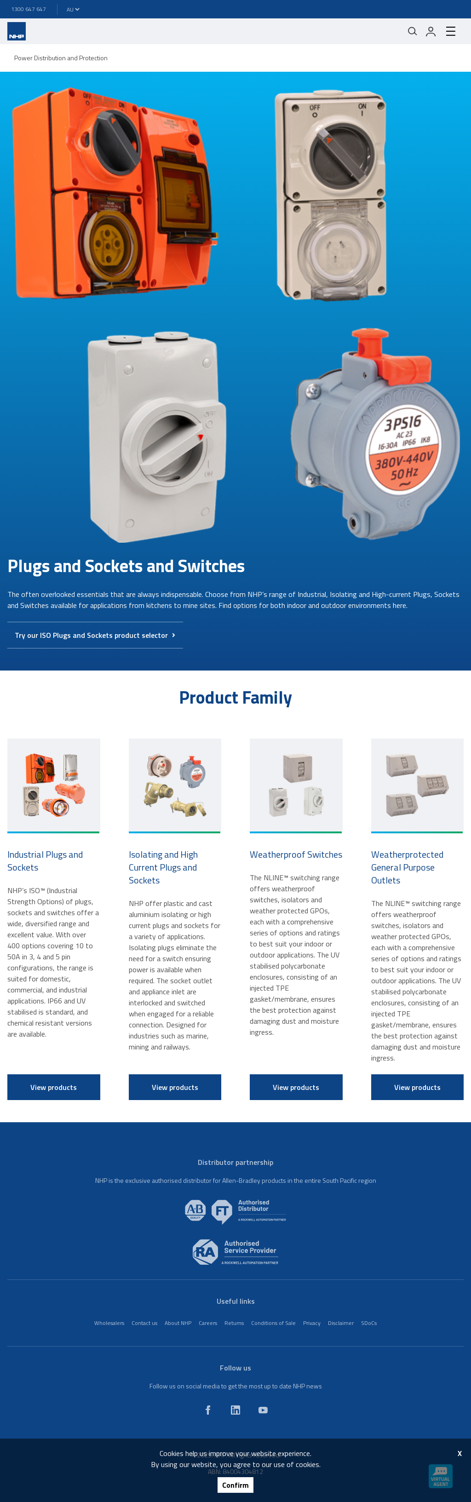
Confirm (235, 1485)
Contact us (144, 1323)
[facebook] (208, 1410)
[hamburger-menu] (451, 31)
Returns (234, 1323)
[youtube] (263, 1410)
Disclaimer (341, 1323)
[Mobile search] (412, 31)
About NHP (178, 1323)
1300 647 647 (28, 9)
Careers (208, 1323)
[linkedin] (235, 1410)
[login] (431, 31)
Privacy (312, 1323)
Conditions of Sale (273, 1323)
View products (53, 1087)
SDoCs (369, 1323)
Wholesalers (109, 1323)
